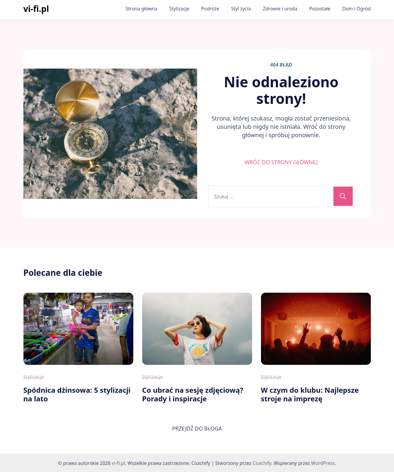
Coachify (262, 463)
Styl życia (241, 8)
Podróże (210, 8)
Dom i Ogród (356, 8)
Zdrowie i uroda (280, 8)
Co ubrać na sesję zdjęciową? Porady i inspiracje (192, 394)
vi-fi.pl (36, 8)
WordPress (323, 463)
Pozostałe (319, 8)
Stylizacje (179, 8)
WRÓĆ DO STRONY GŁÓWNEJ (281, 162)
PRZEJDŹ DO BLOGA (197, 428)
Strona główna (141, 8)
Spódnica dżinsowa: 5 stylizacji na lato (77, 394)
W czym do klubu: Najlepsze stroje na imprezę (310, 394)
